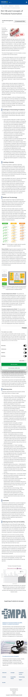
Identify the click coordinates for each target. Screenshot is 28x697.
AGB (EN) (14, 692)
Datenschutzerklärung (14, 690)
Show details (22, 360)
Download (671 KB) (20, 21)
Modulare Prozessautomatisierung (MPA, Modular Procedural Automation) (12, 623)
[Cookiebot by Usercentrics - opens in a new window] (22, 328)
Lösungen (12, 672)
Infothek (5, 5)
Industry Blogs (22, 676)
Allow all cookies (14, 364)
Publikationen (11, 5)
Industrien (4, 672)
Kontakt (3, 682)
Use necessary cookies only (14, 368)
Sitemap (14, 693)
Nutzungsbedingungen (14, 688)
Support (20, 679)
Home (2, 5)
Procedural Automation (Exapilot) (11, 656)
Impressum (14, 691)
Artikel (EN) (17, 5)
